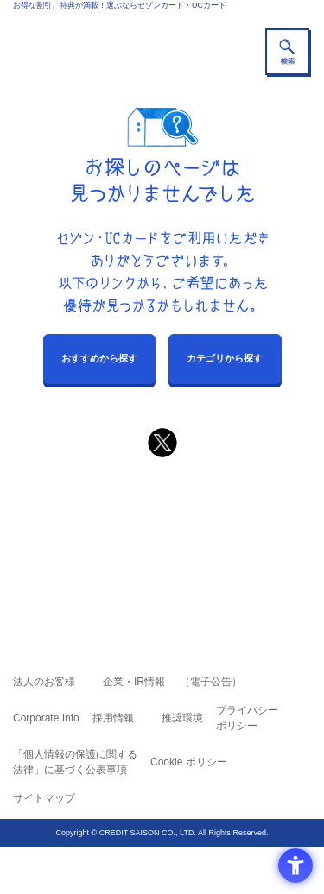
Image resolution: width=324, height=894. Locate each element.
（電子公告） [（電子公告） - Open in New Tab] (211, 682)
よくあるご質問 (229, 516)
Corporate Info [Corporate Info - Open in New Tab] (46, 718)
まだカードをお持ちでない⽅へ (154, 484)
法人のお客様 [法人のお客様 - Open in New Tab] (44, 682)
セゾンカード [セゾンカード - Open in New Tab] (110, 540)
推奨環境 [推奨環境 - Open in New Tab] (182, 718)
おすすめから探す (99, 358)
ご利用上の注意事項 (92, 516)
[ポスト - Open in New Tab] (162, 442)
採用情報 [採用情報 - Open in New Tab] (113, 718)
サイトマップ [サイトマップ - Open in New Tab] (44, 798)
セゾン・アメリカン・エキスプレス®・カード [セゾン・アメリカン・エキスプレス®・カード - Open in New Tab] (154, 561)
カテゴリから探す (225, 358)
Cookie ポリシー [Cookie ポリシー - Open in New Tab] (188, 762)
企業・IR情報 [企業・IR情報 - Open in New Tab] (134, 682)
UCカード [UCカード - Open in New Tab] (208, 540)
